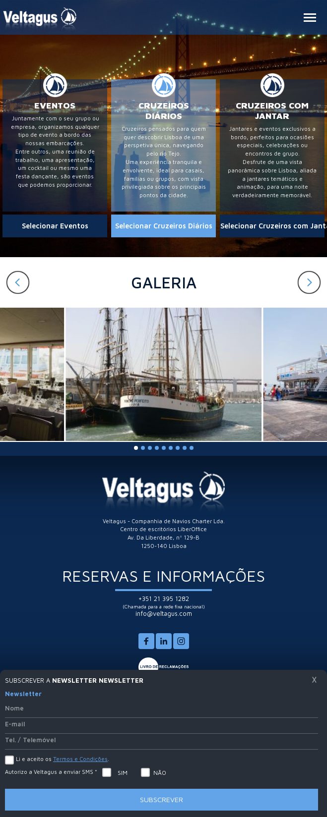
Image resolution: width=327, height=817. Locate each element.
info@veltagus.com (163, 613)
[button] (309, 282)
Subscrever (161, 799)
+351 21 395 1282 (163, 598)
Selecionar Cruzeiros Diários (163, 225)
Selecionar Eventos (55, 225)
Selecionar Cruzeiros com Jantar (272, 225)
